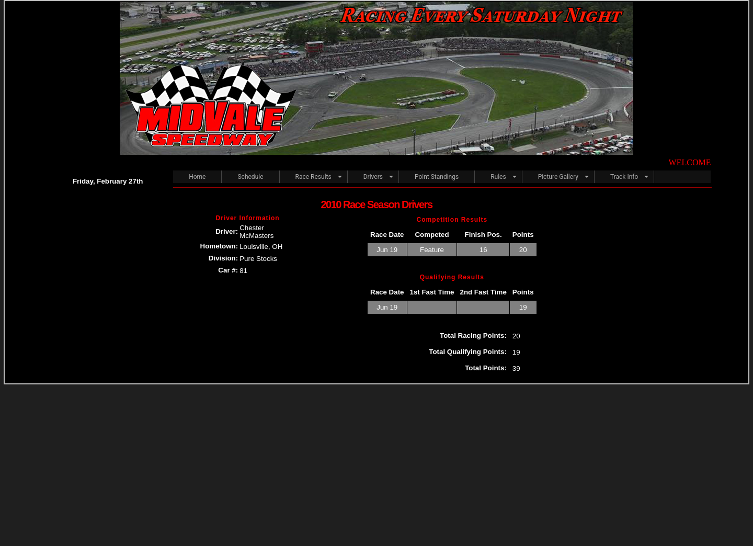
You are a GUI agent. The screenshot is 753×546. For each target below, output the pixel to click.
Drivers (373, 176)
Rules (498, 176)
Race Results (313, 176)
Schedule (250, 176)
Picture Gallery (558, 176)
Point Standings (437, 176)
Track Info (624, 176)
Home (197, 176)
